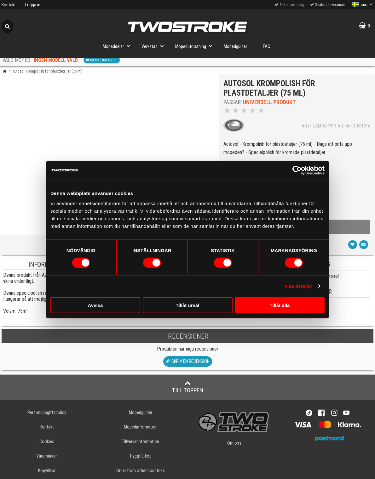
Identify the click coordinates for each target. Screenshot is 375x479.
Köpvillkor (46, 470)
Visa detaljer (298, 286)
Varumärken (47, 456)
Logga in (32, 5)
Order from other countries (140, 470)
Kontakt (9, 5)
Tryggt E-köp (141, 456)
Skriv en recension (188, 361)
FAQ (266, 46)
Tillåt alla (280, 305)
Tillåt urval (187, 305)
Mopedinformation (141, 427)
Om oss (234, 443)
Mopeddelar (118, 46)
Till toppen (187, 387)
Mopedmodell (102, 60)
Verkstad (154, 46)
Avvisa (95, 305)
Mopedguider (235, 46)
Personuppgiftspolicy (46, 412)
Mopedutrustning (195, 46)
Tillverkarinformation (140, 441)
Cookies (46, 441)
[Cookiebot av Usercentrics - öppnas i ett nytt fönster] (297, 170)
